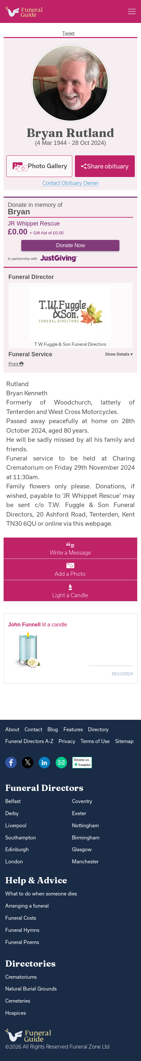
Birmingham (85, 837)
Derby (12, 813)
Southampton (20, 837)
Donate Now (70, 245)
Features (73, 729)
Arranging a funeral (27, 906)
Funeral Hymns (22, 930)
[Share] (105, 166)
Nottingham (85, 825)
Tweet (68, 33)
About (12, 729)
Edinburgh (17, 849)
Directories (30, 963)
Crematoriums (21, 977)
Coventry (82, 801)
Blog (52, 729)
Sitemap (124, 741)
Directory (98, 729)
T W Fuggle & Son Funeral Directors (70, 344)
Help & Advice (36, 880)
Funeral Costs (20, 918)
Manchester (85, 861)
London (14, 861)
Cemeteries (17, 1001)
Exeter (79, 813)
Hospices (15, 1013)
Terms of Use (95, 741)
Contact (33, 729)
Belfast (13, 801)
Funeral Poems (22, 942)
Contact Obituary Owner (70, 183)
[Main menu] (132, 11)
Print (16, 363)
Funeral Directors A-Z (29, 741)
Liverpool (15, 825)
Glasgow (82, 849)
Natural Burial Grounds (31, 989)
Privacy (67, 741)
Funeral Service (30, 354)
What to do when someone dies (41, 893)
